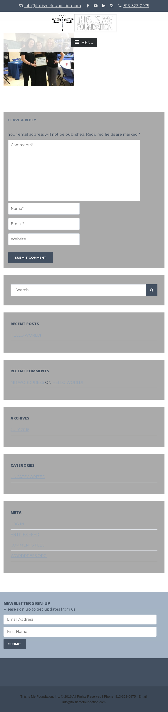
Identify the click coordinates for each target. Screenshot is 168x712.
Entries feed (25, 534)
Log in (17, 524)
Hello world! (26, 335)
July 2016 (20, 429)
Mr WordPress (27, 382)
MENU (84, 42)
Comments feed (28, 545)
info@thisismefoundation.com (50, 6)
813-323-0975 (133, 6)
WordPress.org (29, 556)
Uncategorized (28, 477)
